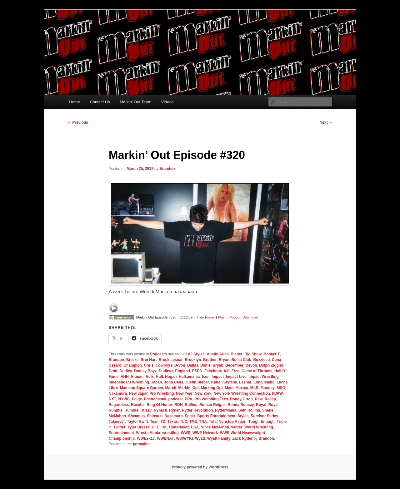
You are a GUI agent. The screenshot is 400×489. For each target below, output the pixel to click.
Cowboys (164, 365)
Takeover (117, 421)
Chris (149, 365)
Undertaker (179, 427)
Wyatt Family (218, 438)
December (234, 365)
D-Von (179, 365)
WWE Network (205, 433)
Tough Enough (261, 421)
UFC (155, 427)
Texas (173, 421)
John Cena (173, 382)
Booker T (272, 354)
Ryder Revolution (197, 410)
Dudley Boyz (145, 371)
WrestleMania (148, 433)
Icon (206, 376)
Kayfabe (229, 382)
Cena (276, 360)
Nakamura (118, 393)
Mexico (242, 388)
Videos (167, 102)
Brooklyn (193, 360)
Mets (229, 388)
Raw (259, 399)
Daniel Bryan (211, 365)
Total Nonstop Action (227, 421)
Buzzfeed (261, 360)
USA (195, 427)
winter (236, 427)
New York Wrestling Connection (241, 393)
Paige (137, 399)
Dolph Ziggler (271, 365)
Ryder (174, 410)
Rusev (146, 410)
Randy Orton (241, 399)
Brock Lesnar (171, 360)
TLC (183, 421)
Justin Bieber (197, 382)
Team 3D (157, 421)
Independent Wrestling (129, 382)
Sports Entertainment (216, 416)
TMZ (193, 421)
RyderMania (225, 410)
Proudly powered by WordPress (200, 467)
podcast (175, 399)
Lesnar (245, 382)
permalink (142, 444)
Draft (113, 371)
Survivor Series (264, 416)
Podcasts (158, 354)
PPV (188, 399)
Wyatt (200, 438)
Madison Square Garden (141, 388)
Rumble (131, 410)
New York (203, 393)
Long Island (263, 382)
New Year (184, 393)
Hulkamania (189, 376)
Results (137, 405)
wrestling (170, 433)
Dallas (192, 365)
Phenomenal (155, 399)
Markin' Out (188, 388)
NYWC (124, 399)
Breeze (132, 360)
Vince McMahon (215, 427)
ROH (178, 405)
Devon (251, 365)
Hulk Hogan (166, 376)
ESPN (197, 371)
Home (74, 102)
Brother (210, 360)
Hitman (137, 376)
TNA (203, 421)
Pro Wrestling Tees (211, 399)
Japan (156, 382)
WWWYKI (184, 438)
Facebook (213, 371)
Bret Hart (149, 360)
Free (235, 371)
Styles (243, 416)
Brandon (167, 168)
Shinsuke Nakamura (165, 416)
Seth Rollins (249, 410)
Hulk (150, 376)
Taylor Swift (137, 421)
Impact (218, 376)
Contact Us (100, 102)
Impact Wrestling (263, 376)
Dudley (126, 371)
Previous (78, 122)
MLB (254, 388)
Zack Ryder (242, 438)
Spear (190, 416)
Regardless (119, 405)
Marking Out (212, 388)
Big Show (253, 354)
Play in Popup (228, 317)
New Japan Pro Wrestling (151, 393)
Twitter (119, 427)
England (182, 371)
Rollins (191, 405)
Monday (268, 388)
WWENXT (165, 438)
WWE (185, 433)
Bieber (236, 354)
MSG (281, 388)
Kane (215, 382)
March (170, 388)
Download (250, 317)
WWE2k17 (146, 438)
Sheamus (136, 416)
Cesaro (115, 365)
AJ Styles (196, 354)
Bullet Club (241, 360)
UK (164, 427)
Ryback (160, 410)
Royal (261, 405)
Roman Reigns (212, 405)
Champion (132, 365)
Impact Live (236, 376)
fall (226, 371)
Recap (270, 399)
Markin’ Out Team (135, 102)
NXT (112, 399)
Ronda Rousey (241, 405)
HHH (125, 376)
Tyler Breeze (138, 427)
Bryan (224, 360)
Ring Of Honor (159, 405)
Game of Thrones (257, 371)
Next (326, 122)
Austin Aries (217, 354)
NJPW (277, 393)
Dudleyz (166, 371)
